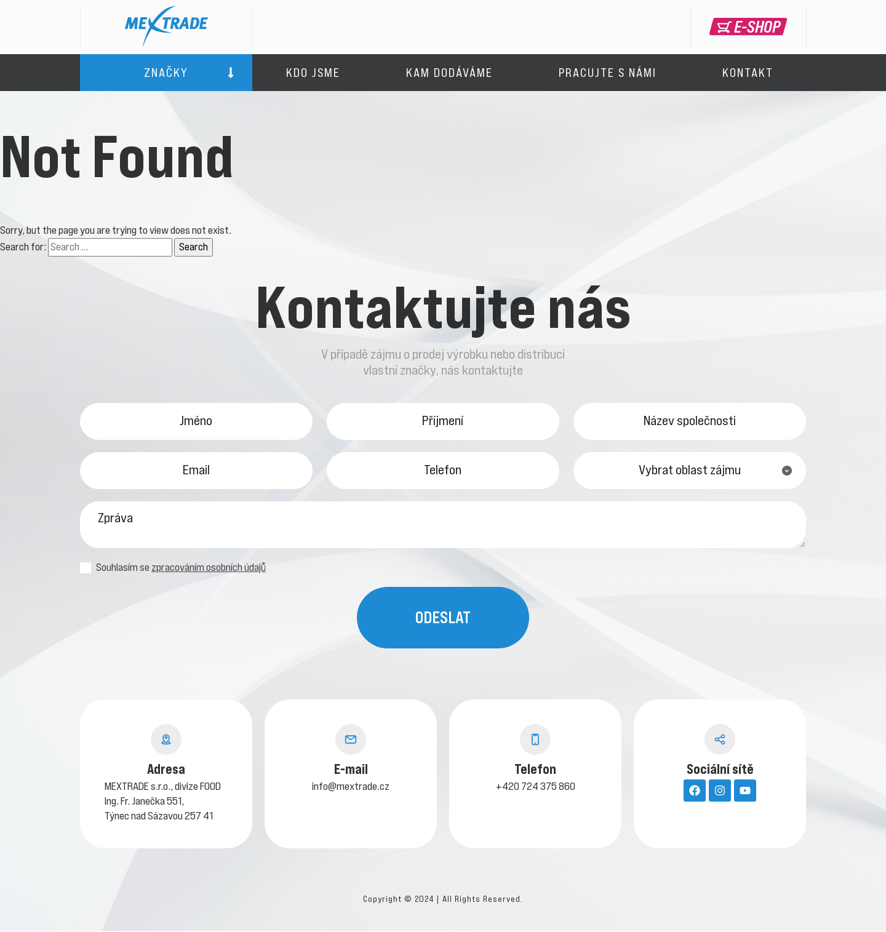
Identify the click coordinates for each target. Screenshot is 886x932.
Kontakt (747, 72)
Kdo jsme (313, 72)
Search (193, 247)
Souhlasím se (173, 568)
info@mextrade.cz (350, 787)
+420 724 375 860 (535, 787)
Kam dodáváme (449, 72)
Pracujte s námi (608, 72)
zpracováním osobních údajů (208, 568)
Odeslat (443, 618)
